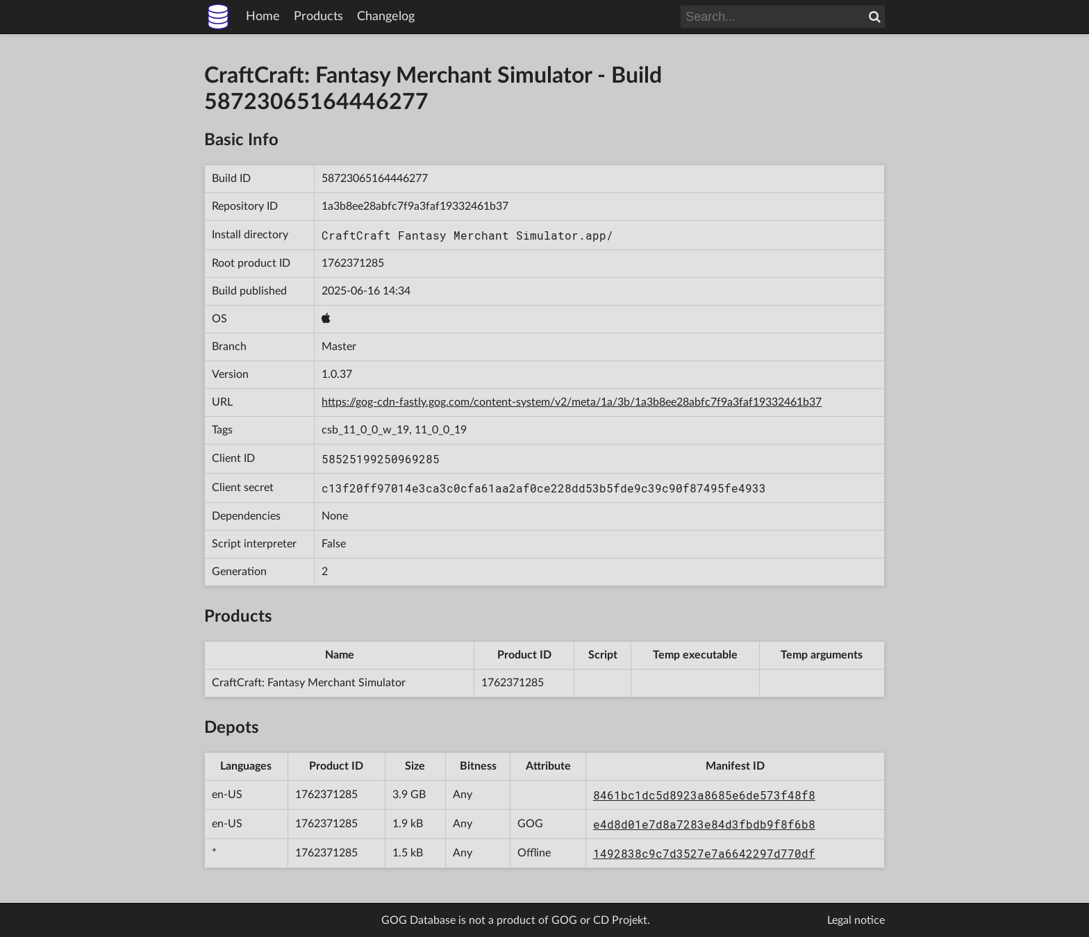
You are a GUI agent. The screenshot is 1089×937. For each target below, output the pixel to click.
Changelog (386, 16)
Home (263, 16)
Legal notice (856, 920)
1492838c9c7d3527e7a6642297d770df (704, 853)
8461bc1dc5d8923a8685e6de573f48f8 (704, 795)
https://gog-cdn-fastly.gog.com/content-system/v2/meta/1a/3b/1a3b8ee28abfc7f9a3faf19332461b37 (572, 402)
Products (318, 16)
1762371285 (353, 263)
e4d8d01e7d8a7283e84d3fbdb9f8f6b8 (704, 824)
